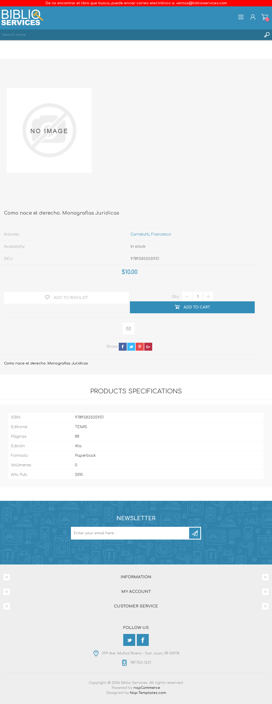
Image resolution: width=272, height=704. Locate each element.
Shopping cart (265, 17)
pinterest (140, 347)
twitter (131, 347)
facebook (123, 347)
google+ (148, 347)
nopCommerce (147, 688)
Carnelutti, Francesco (150, 234)
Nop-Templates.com (148, 693)
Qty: (176, 297)
